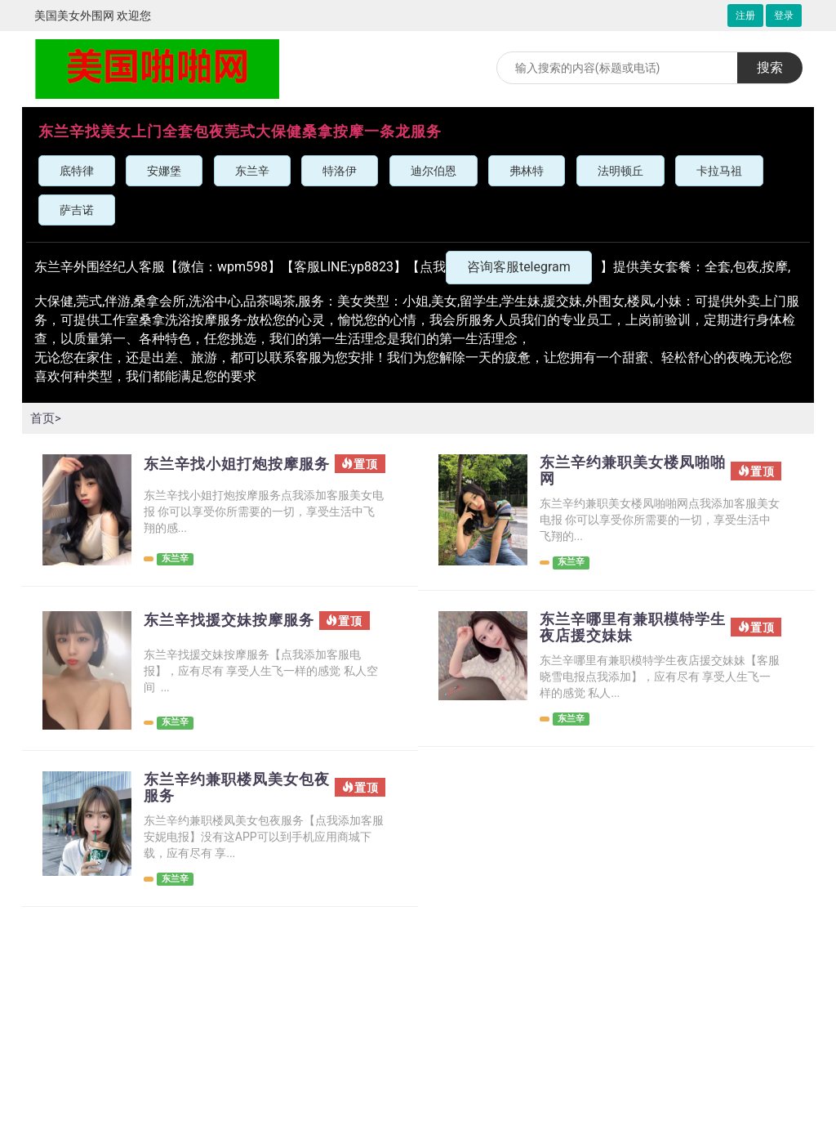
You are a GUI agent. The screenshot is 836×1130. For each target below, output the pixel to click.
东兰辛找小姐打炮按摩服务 (229, 472)
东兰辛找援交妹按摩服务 (229, 632)
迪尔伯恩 (433, 170)
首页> (46, 418)
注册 (745, 15)
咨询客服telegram (519, 267)
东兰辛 (252, 170)
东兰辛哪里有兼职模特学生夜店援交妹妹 (625, 632)
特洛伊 (339, 170)
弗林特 (526, 170)
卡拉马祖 (719, 170)
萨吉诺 (77, 210)
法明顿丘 (620, 170)
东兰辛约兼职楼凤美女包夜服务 (229, 793)
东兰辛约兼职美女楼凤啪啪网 (625, 472)
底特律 (77, 170)
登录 (784, 15)
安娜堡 (164, 170)
